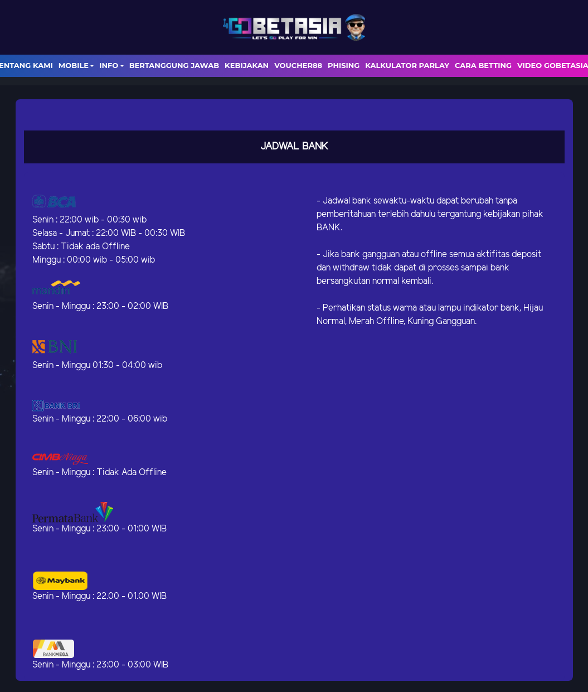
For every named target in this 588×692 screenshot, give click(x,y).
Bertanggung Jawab (174, 65)
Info (108, 65)
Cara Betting (483, 65)
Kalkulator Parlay (407, 65)
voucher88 (298, 65)
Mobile (74, 65)
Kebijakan (247, 65)
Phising (343, 65)
